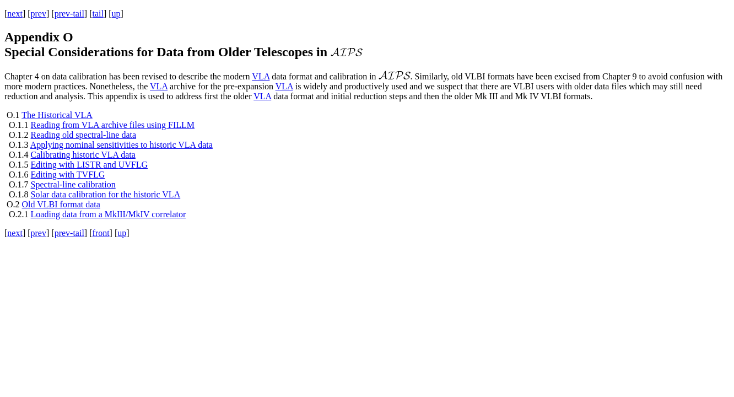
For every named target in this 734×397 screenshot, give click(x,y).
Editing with (68, 174)
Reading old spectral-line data (83, 135)
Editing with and (89, 164)
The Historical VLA (57, 115)
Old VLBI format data (61, 204)
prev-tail (69, 13)
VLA (260, 76)
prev (38, 13)
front (100, 233)
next (15, 13)
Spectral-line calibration (73, 184)
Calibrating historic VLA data (83, 154)
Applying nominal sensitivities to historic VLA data (121, 144)
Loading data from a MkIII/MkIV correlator (108, 214)
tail (97, 13)
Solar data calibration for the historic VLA (106, 194)
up (116, 13)
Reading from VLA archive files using (113, 125)
